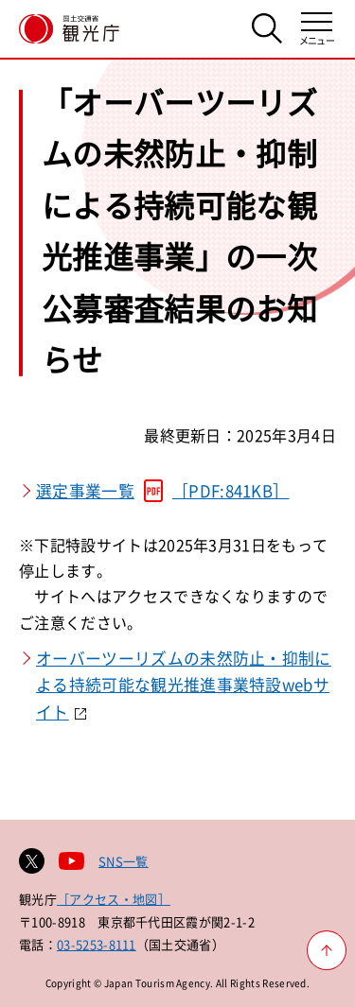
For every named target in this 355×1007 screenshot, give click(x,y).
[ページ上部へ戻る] (327, 950)
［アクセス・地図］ (113, 899)
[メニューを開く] (316, 28)
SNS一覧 (123, 861)
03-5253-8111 (96, 944)
